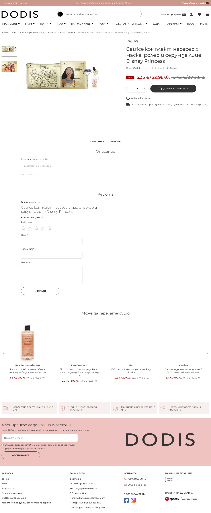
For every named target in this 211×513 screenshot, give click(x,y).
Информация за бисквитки (85, 502)
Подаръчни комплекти (129, 23)
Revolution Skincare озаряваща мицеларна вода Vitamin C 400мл (27, 371)
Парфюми (172, 23)
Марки (204, 23)
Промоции (9, 23)
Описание (97, 141)
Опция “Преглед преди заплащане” (83, 408)
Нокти (44, 23)
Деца (156, 23)
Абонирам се (20, 455)
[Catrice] (133, 42)
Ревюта (116, 141)
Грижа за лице (80, 23)
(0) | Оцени (171, 68)
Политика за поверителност (87, 498)
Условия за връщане (81, 483)
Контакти (10, 3)
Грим (28, 23)
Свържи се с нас (137, 484)
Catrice (183, 365)
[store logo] (20, 14)
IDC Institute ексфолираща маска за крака (131, 371)
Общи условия (78, 493)
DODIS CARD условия (14, 498)
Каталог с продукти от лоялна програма (26, 502)
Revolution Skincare (27, 365)
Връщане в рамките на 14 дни (138, 408)
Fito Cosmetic (79, 365)
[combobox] (99, 14)
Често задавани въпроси (84, 488)
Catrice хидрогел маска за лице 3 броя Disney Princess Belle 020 (183, 371)
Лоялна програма (171, 14)
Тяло (60, 23)
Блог (4, 483)
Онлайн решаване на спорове (87, 507)
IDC (131, 365)
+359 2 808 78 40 (137, 478)
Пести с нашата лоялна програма (184, 408)
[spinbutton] (137, 89)
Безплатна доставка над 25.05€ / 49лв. (33, 408)
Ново (190, 23)
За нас (23, 3)
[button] (9, 48)
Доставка (75, 478)
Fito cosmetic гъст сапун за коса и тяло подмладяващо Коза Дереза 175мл (79, 372)
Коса (102, 23)
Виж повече (28, 174)
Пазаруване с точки (195, 3)
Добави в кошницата (175, 88)
